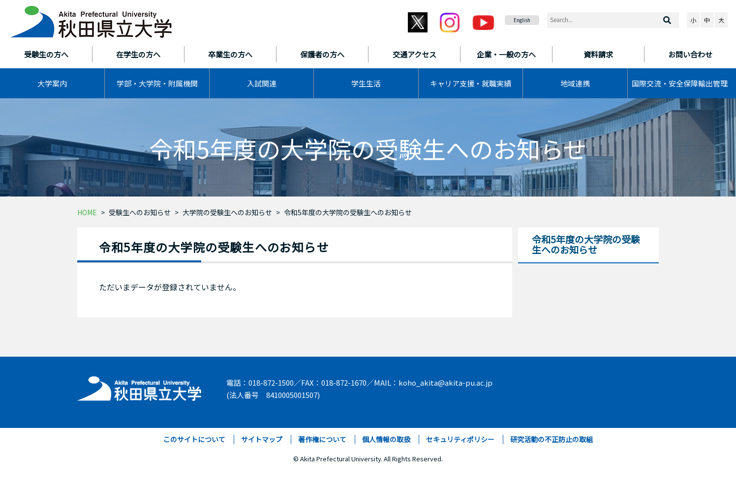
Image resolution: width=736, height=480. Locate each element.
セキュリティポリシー (460, 439)
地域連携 (575, 83)
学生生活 (366, 83)
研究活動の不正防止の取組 (551, 439)
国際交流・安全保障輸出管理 (680, 83)
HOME (87, 212)
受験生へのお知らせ (140, 212)
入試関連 (261, 83)
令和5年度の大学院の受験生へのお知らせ (348, 212)
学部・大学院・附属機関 (157, 83)
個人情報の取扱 (386, 439)
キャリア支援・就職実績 (470, 83)
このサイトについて (194, 439)
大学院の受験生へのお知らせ (227, 212)
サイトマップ (261, 439)
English (522, 20)
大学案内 (52, 83)
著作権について (322, 439)
